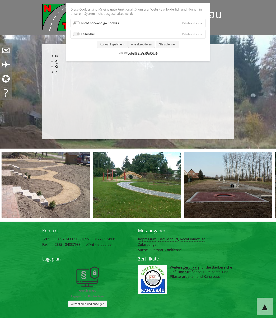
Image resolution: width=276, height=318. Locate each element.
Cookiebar (173, 249)
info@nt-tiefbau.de (96, 244)
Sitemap (156, 249)
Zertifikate (191, 267)
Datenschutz (168, 239)
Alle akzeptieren (141, 44)
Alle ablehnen (167, 44)
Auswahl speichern (112, 44)
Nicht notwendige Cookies (100, 23)
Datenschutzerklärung (142, 52)
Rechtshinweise (192, 239)
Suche (143, 249)
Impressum (147, 239)
